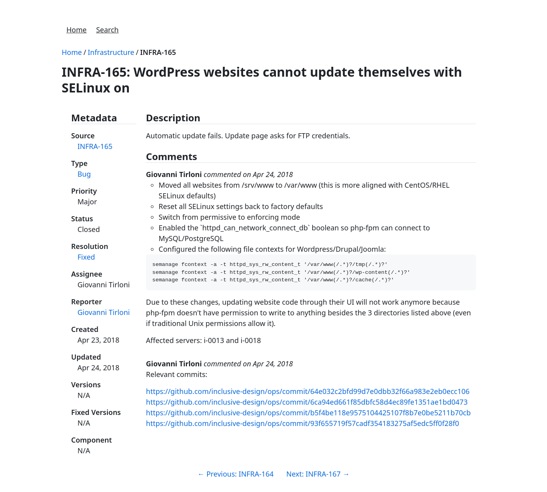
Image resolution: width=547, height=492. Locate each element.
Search (107, 29)
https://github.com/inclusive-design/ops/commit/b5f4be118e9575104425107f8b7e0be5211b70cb (308, 415)
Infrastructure (111, 52)
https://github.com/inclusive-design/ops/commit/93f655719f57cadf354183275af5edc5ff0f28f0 (302, 425)
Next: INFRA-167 (317, 474)
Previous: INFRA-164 (235, 474)
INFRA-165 (158, 52)
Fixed (86, 257)
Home (76, 29)
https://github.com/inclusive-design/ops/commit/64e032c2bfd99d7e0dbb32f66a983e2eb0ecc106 (308, 393)
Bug (84, 174)
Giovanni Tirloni (103, 312)
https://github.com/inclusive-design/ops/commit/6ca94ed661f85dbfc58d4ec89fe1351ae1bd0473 (307, 404)
